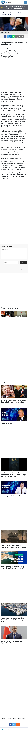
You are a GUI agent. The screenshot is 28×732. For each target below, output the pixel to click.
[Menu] (25, 2)
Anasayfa (4, 718)
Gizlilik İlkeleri (21, 718)
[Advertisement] (14, 75)
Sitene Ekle (13, 720)
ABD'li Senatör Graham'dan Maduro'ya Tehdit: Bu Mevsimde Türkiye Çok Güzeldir (15, 7)
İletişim (14, 718)
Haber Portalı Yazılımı (9, 729)
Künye (9, 718)
